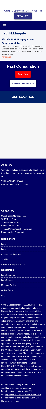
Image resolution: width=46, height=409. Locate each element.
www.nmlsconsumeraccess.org (14, 184)
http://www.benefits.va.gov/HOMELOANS (23, 394)
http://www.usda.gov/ (10, 401)
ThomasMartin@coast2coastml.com (16, 229)
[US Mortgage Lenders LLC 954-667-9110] (23, 131)
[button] (4, 25)
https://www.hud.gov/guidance (18, 388)
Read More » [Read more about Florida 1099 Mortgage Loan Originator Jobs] (7, 57)
